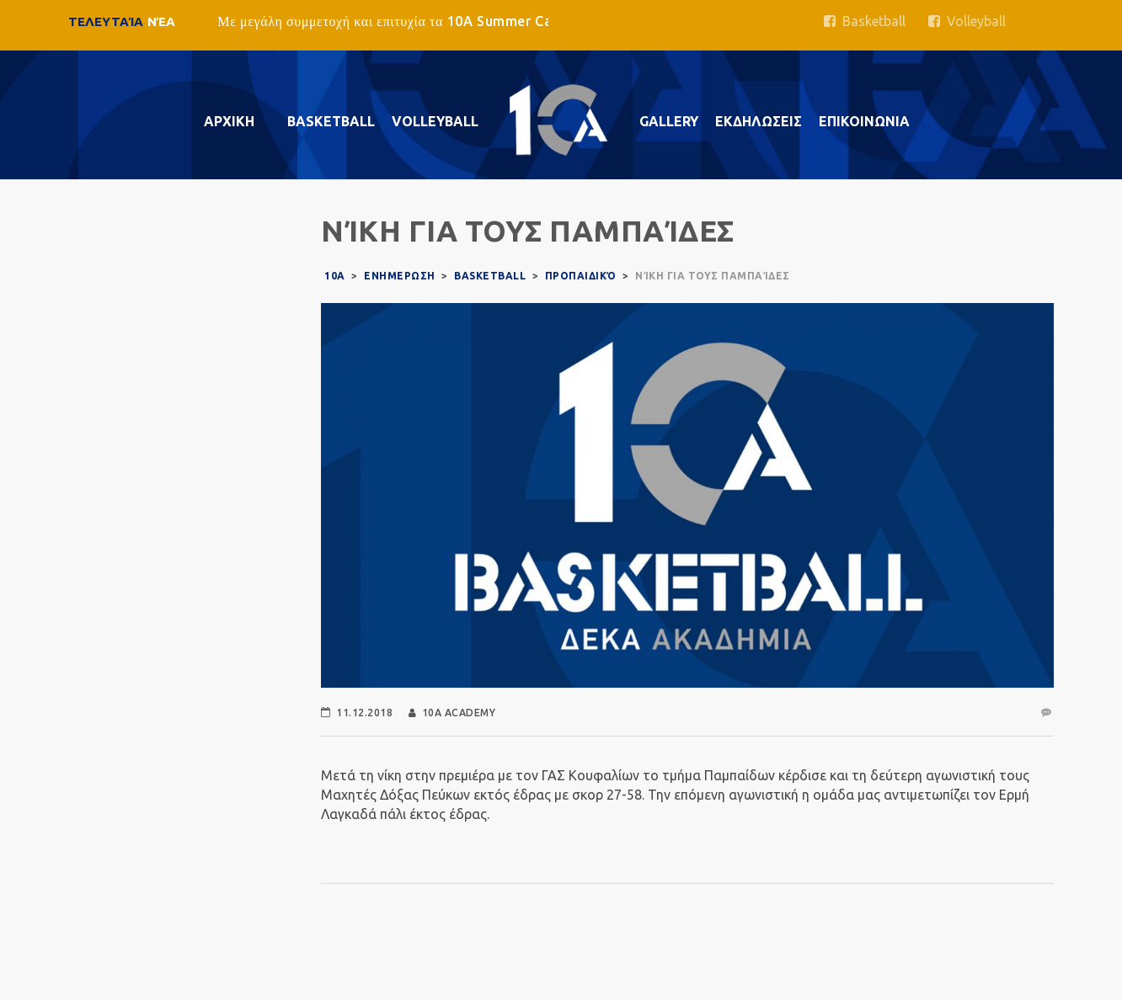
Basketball (865, 21)
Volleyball (967, 21)
